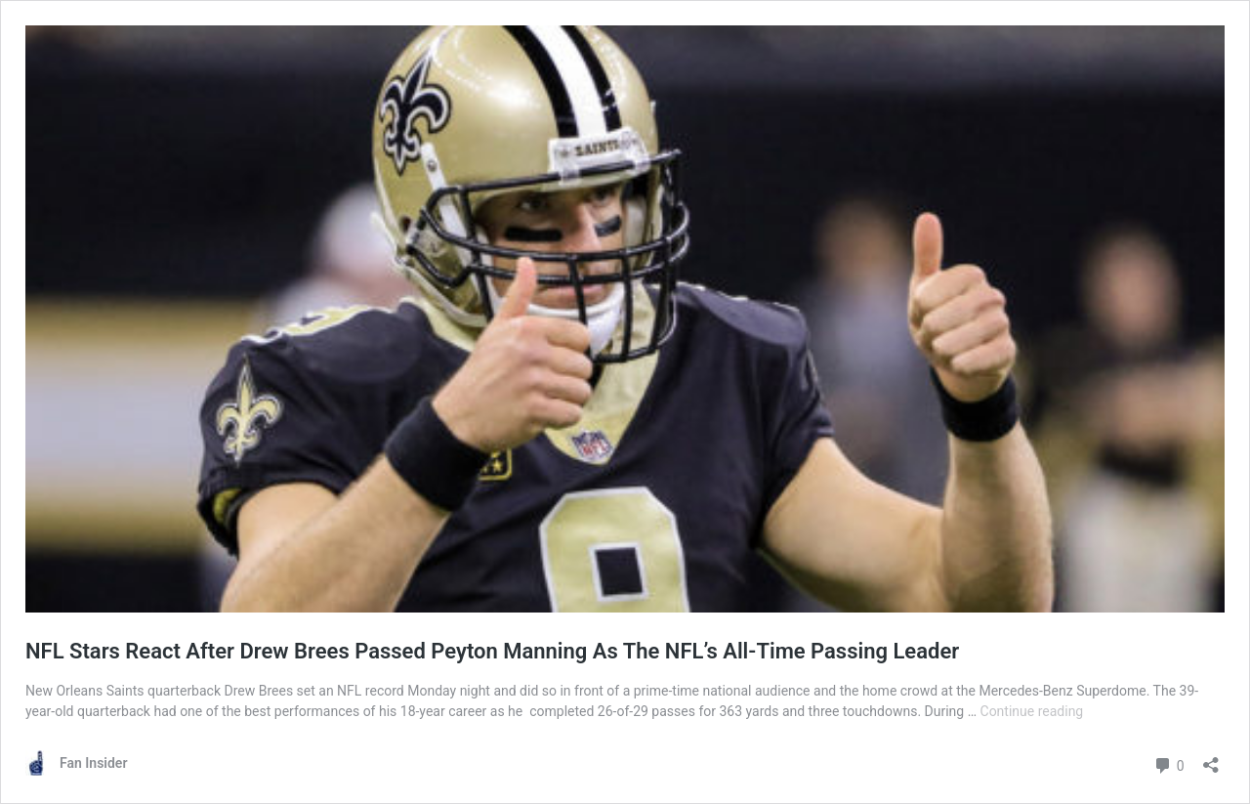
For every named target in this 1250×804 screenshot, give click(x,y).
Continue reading (1032, 711)
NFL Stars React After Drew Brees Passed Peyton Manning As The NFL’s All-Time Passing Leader (492, 651)
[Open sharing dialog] (1211, 758)
